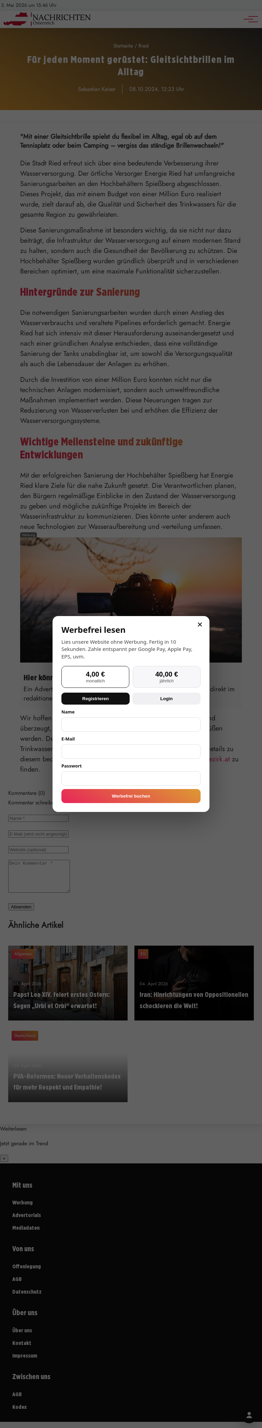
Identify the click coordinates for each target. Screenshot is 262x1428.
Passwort (71, 766)
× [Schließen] (200, 624)
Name (68, 712)
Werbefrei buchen (131, 796)
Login (166, 698)
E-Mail (68, 739)
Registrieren (95, 698)
